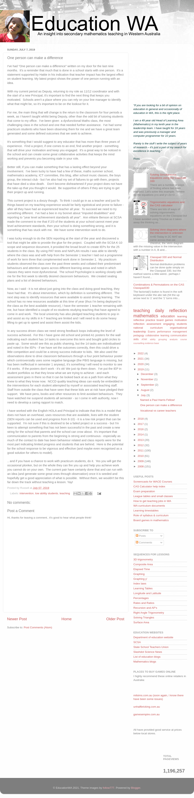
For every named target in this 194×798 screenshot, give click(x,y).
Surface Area (141, 622)
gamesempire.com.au (146, 714)
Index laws (139, 583)
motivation (180, 320)
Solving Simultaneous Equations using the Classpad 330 (168, 178)
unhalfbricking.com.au (146, 706)
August (145, 390)
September (148, 384)
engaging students (175, 323)
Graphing (139, 574)
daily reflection (171, 310)
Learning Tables (143, 588)
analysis (174, 339)
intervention (27, 493)
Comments (144, 542)
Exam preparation (144, 491)
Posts (141, 535)
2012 (141, 445)
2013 (141, 439)
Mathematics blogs (144, 661)
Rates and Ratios (143, 602)
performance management (172, 331)
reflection (138, 323)
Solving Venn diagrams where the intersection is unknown (168, 231)
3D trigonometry (143, 559)
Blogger (135, 787)
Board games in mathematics (151, 520)
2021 (141, 358)
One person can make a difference (161, 405)
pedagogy (138, 335)
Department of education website (153, 637)
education (168, 316)
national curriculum (148, 327)
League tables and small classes (153, 496)
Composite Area (143, 564)
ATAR (144, 339)
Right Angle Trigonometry (148, 612)
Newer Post (17, 619)
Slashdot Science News (147, 651)
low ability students (46, 493)
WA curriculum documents (149, 505)
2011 (141, 450)
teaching (65, 493)
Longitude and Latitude (147, 593)
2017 (141, 423)
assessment (154, 323)
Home (66, 619)
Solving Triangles (143, 617)
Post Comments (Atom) (38, 627)
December (147, 374)
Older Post (115, 619)
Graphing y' (140, 578)
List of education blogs (146, 656)
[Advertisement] (160, 72)
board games (165, 320)
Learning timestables (146, 510)
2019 (141, 369)
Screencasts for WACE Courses (152, 481)
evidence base (152, 343)
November (147, 379)
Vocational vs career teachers (158, 410)
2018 (141, 418)
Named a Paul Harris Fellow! (157, 399)
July (144, 395)
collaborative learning (157, 335)
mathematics (145, 315)
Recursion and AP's (145, 607)
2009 (141, 461)
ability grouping (158, 339)
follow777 (108, 787)
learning (182, 316)
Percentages (141, 598)
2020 (141, 364)
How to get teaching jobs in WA (152, 501)
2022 (141, 353)
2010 (141, 455)
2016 (141, 429)
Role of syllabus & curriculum (151, 515)
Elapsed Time (141, 569)
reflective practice (144, 320)
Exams (151, 331)
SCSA (137, 642)
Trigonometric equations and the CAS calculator (167, 204)
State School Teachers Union (151, 647)
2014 (141, 434)
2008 (141, 466)
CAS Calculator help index (149, 486)
